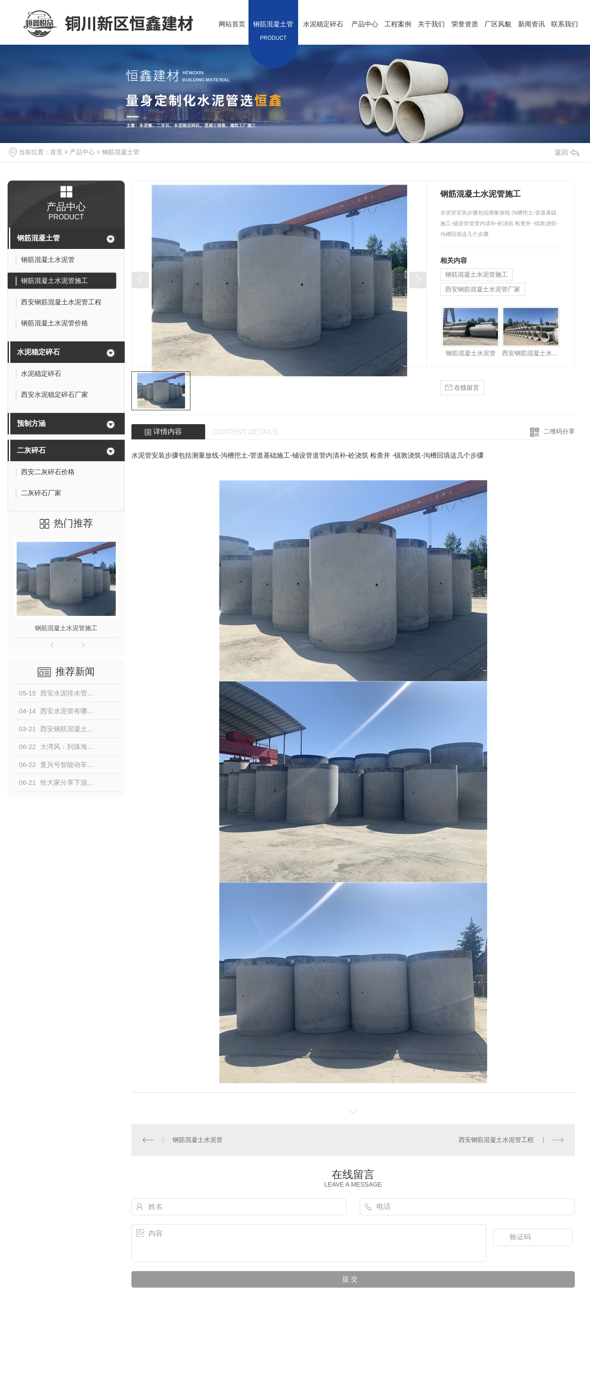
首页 (56, 152)
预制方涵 (31, 423)
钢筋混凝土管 (120, 152)
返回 (567, 152)
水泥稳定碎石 (38, 352)
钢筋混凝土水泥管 (471, 353)
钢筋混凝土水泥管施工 (66, 628)
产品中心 (82, 152)
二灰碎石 (31, 450)
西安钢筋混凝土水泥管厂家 (482, 289)
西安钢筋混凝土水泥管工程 (531, 353)
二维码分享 (559, 431)
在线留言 (462, 388)
